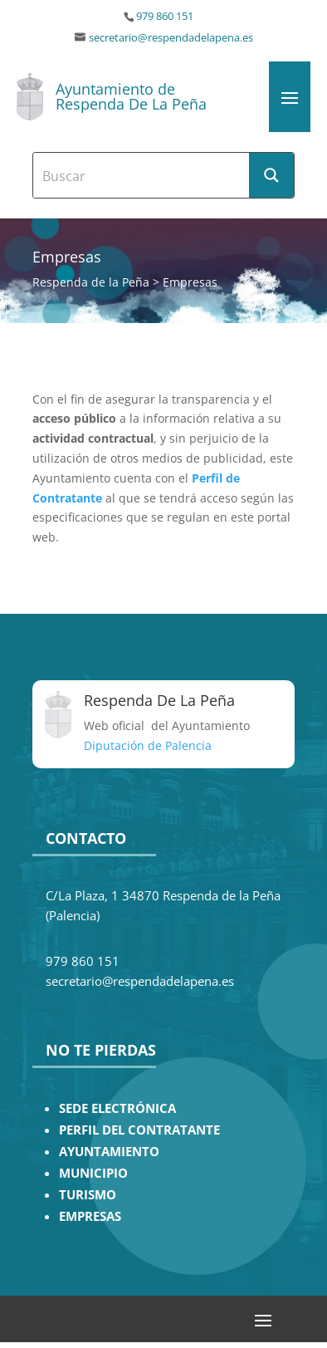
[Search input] (141, 175)
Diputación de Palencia (148, 745)
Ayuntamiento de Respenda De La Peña (131, 96)
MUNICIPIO (93, 1173)
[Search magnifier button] (271, 175)
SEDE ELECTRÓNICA (117, 1108)
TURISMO (87, 1194)
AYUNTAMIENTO (109, 1151)
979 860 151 (164, 16)
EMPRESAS (90, 1216)
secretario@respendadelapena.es (171, 38)
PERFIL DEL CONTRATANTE (139, 1130)
